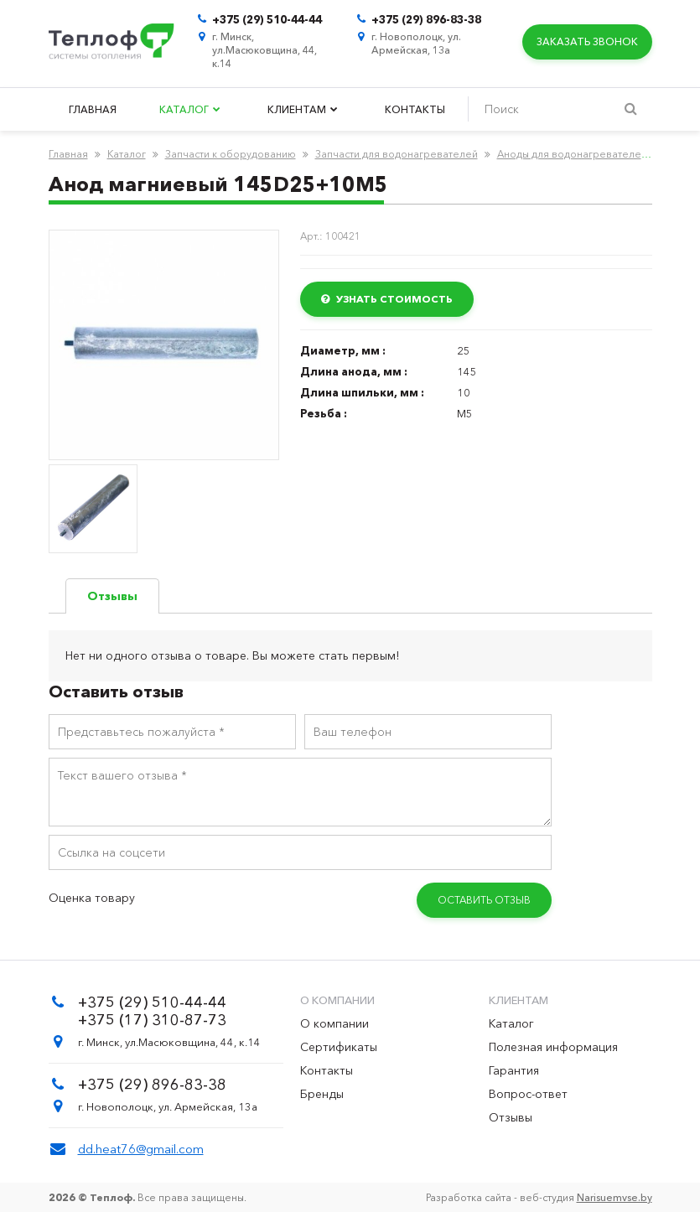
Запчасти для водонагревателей (396, 154)
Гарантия (514, 1070)
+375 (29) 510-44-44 (267, 19)
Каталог (189, 109)
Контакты (415, 109)
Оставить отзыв (484, 899)
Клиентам (302, 109)
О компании (334, 1023)
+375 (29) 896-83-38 (426, 19)
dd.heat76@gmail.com (141, 1149)
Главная (93, 109)
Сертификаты (338, 1046)
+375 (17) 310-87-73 (152, 1020)
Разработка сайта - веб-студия (539, 1197)
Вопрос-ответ (528, 1093)
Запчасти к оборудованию (230, 154)
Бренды (322, 1093)
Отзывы (510, 1117)
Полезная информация (553, 1046)
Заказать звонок (587, 41)
